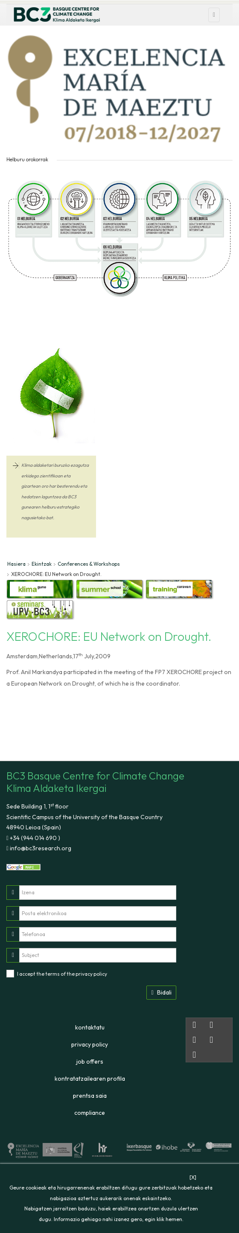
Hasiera (16, 564)
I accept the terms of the (62, 974)
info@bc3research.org (40, 848)
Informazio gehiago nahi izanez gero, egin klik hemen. (119, 1219)
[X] (192, 1177)
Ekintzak (42, 564)
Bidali (161, 992)
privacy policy (91, 974)
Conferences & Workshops (89, 564)
